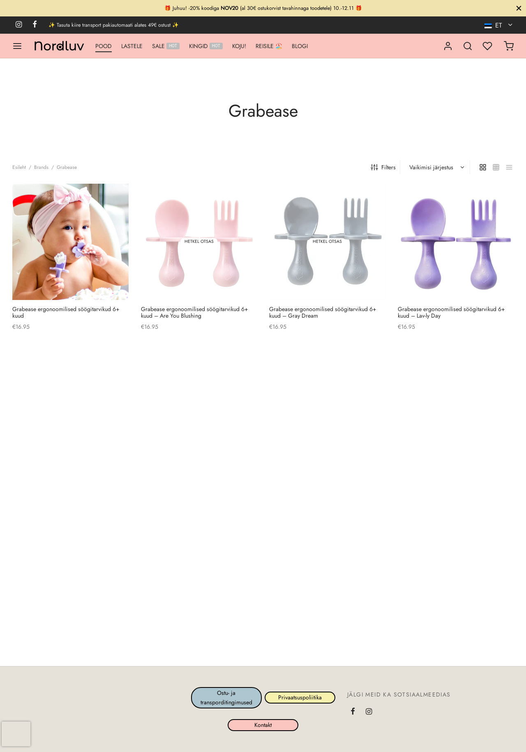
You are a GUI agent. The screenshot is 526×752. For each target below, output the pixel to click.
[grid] (482, 167)
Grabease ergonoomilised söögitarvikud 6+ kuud (66, 312)
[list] (509, 167)
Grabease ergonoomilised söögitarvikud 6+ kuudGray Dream (322, 312)
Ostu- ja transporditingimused (226, 697)
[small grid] (496, 167)
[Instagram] (18, 25)
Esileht (19, 167)
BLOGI (300, 46)
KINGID (206, 46)
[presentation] (16, 734)
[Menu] (17, 46)
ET (494, 25)
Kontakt (263, 725)
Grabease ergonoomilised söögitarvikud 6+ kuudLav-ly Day (451, 312)
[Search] (468, 46)
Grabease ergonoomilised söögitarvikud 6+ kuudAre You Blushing (194, 312)
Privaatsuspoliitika (299, 697)
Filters (383, 167)
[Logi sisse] (448, 46)
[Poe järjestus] (436, 167)
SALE (166, 46)
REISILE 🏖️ (269, 46)
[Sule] (519, 8)
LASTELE (132, 46)
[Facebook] (34, 25)
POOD (103, 46)
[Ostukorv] (509, 46)
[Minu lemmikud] (488, 46)
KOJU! (239, 46)
